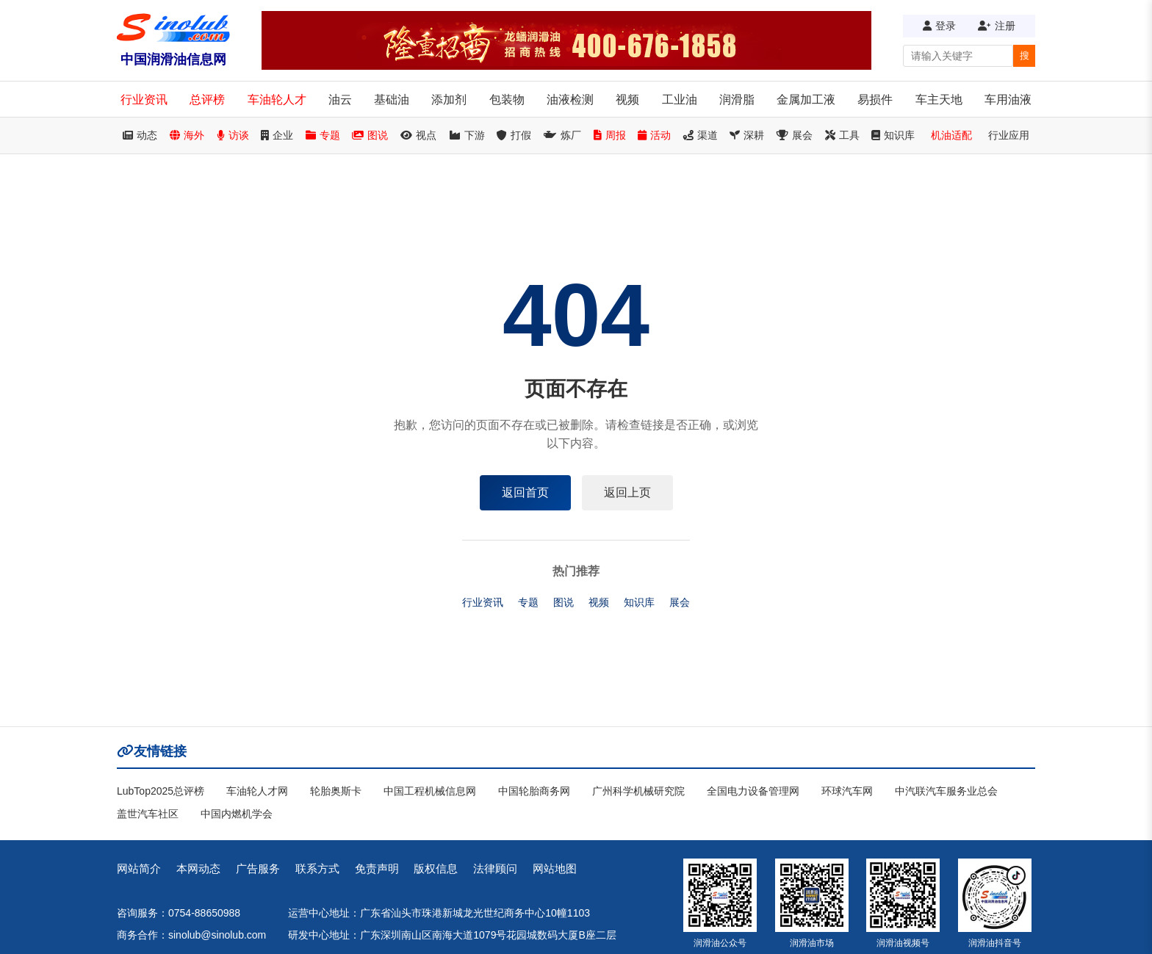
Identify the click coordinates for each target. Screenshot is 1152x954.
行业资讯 (144, 99)
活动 (654, 135)
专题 (323, 135)
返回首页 (525, 492)
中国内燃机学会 (237, 814)
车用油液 (1008, 99)
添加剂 (449, 99)
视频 (627, 99)
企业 (277, 135)
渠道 (700, 135)
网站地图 (555, 868)
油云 (340, 99)
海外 (187, 135)
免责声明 (377, 868)
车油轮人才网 (257, 791)
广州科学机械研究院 (638, 791)
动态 (140, 135)
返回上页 (627, 492)
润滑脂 (737, 99)
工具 (842, 135)
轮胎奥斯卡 (335, 791)
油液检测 (570, 99)
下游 (467, 135)
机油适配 (951, 135)
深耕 (747, 135)
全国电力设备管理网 (753, 791)
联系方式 (317, 868)
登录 (939, 26)
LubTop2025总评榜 (160, 791)
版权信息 (436, 868)
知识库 (893, 135)
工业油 (679, 99)
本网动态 (198, 868)
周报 (610, 135)
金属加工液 (806, 99)
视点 (418, 135)
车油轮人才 (277, 99)
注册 (996, 26)
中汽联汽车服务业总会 (946, 791)
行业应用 (1008, 135)
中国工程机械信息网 (430, 791)
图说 (370, 135)
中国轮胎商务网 (534, 791)
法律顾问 (495, 868)
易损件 (875, 99)
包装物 (507, 99)
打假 (514, 135)
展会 (795, 135)
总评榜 (207, 99)
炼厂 (562, 135)
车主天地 (938, 99)
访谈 (233, 135)
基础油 (391, 99)
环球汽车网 (847, 791)
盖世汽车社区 (148, 814)
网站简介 (139, 868)
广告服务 (258, 868)
